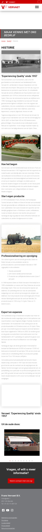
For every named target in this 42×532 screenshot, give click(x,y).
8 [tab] (29, 461)
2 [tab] (22, 71)
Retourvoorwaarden (8, 528)
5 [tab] (21, 461)
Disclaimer (4, 520)
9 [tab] (32, 461)
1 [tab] (20, 71)
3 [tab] (15, 461)
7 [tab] (27, 461)
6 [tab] (24, 461)
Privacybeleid (5, 526)
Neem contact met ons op (21, 481)
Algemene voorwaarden (9, 518)
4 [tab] (18, 461)
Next (39, 62)
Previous (3, 62)
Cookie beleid (5, 523)
